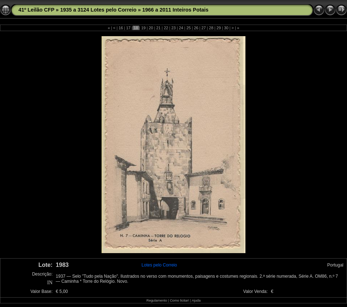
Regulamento (156, 300)
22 (166, 28)
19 (143, 28)
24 (181, 28)
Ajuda (196, 300)
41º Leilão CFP (36, 10)
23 (173, 28)
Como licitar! (179, 300)
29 (218, 28)
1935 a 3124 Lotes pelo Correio (98, 10)
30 (226, 28)
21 (158, 28)
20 (151, 28)
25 (188, 28)
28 (211, 28)
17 (128, 28)
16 (120, 28)
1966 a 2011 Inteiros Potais (175, 10)
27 (203, 28)
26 (196, 28)
